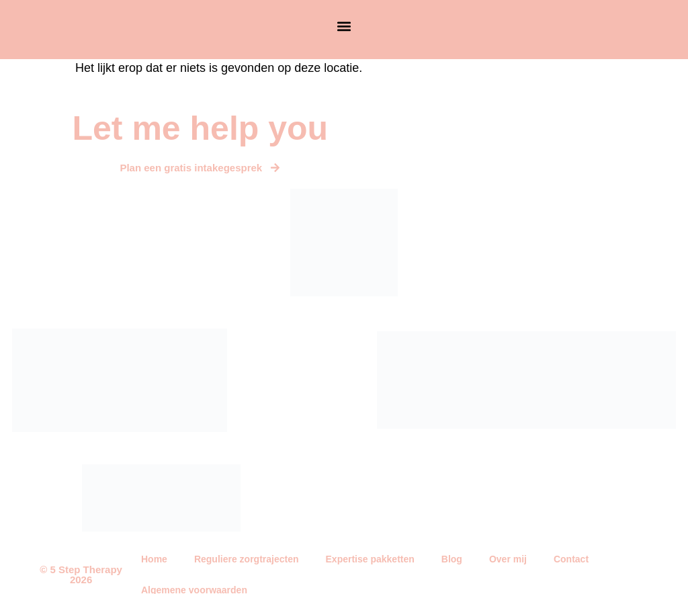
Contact (571, 559)
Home (154, 559)
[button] (344, 26)
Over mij (508, 559)
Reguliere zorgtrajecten (246, 559)
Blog (451, 559)
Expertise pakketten (370, 559)
